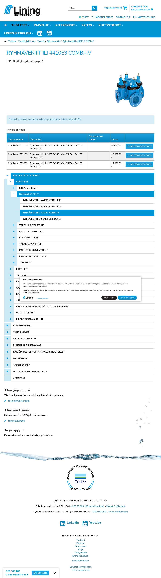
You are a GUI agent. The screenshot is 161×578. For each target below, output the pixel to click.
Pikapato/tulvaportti (29, 319)
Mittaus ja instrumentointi (30, 371)
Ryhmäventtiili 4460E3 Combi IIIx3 (41, 206)
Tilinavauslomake (102, 17)
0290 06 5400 (99, 511)
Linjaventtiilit (28, 188)
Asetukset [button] (109, 297)
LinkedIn (69, 524)
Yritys (87, 25)
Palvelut (41, 25)
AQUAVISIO (19, 378)
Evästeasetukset (80, 560)
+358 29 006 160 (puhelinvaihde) (87, 506)
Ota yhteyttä (40, 573)
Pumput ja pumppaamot (27, 345)
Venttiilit (41, 41)
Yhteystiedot (110, 25)
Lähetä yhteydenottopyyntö (26, 61)
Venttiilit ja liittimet (26, 41)
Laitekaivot (20, 358)
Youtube (92, 524)
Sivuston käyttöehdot (80, 566)
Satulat (21, 275)
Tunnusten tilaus (144, 17)
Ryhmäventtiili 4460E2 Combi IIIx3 (41, 200)
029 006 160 (13, 571)
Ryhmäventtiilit (54, 41)
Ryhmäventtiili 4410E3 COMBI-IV (78, 41)
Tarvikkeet (26, 262)
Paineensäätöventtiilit (33, 250)
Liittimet (21, 269)
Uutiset (84, 17)
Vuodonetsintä (22, 325)
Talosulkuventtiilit (31, 225)
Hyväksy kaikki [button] (127, 297)
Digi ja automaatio (24, 338)
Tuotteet (19, 25)
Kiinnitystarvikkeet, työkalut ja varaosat (42, 306)
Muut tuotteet (25, 312)
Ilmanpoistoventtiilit (32, 256)
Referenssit (65, 25)
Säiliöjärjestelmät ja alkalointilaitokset (39, 351)
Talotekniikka (21, 365)
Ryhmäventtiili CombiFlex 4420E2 (41, 219)
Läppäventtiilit (28, 237)
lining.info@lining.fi (115, 506)
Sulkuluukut (21, 332)
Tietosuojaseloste (81, 570)
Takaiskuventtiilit (30, 244)
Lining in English (17, 33)
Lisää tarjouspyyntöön (139, 146)
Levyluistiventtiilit (31, 231)
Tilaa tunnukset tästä (16, 400)
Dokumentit (123, 17)
